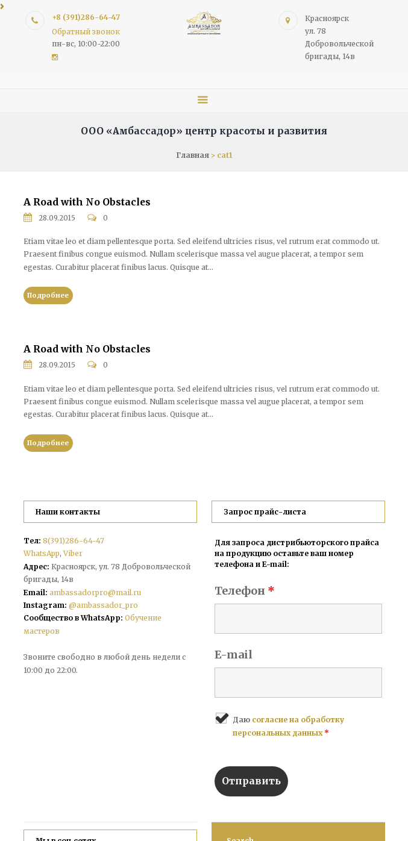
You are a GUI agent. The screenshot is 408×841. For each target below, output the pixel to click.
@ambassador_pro (103, 605)
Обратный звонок (86, 31)
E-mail (234, 654)
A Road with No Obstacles (87, 202)
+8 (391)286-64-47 (86, 17)
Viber (73, 553)
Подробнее (48, 295)
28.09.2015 (57, 218)
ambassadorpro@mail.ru (95, 592)
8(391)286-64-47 (73, 540)
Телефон (245, 591)
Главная (192, 155)
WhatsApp (42, 553)
